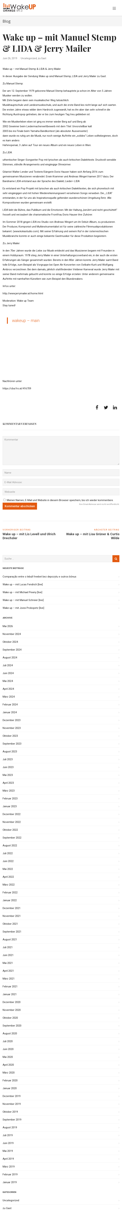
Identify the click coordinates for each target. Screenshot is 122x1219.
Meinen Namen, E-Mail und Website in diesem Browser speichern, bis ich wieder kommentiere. (60, 500)
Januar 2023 (10, 806)
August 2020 (10, 1033)
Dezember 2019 (12, 1096)
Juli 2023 (8, 759)
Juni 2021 (8, 955)
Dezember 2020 (12, 1002)
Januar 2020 (10, 1088)
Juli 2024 (8, 665)
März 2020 (9, 1072)
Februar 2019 (10, 1174)
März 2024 (9, 696)
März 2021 (9, 978)
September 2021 (12, 931)
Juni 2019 (8, 1143)
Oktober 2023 (10, 735)
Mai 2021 (8, 963)
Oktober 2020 (10, 1017)
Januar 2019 (10, 1182)
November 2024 (12, 634)
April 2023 (8, 782)
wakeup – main (26, 320)
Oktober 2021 (10, 923)
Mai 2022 (8, 869)
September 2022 (12, 837)
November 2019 (12, 1104)
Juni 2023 (8, 767)
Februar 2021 (10, 986)
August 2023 (10, 751)
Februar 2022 (10, 892)
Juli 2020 (8, 1041)
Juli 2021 (8, 947)
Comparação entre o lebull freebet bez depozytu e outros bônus (39, 576)
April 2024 (8, 688)
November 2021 (12, 916)
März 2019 (9, 1166)
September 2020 (12, 1025)
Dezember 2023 (12, 720)
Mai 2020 (8, 1057)
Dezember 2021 (12, 908)
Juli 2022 (8, 853)
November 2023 (12, 728)
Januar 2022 (10, 900)
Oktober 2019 (10, 1111)
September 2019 (12, 1119)
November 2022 (12, 822)
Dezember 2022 (12, 814)
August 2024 (10, 657)
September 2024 (12, 649)
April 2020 (8, 1064)
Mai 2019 (8, 1151)
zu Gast (42, 58)
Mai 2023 (8, 775)
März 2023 (9, 790)
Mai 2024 (8, 681)
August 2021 (10, 939)
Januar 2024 (10, 712)
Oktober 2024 (10, 641)
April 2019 (8, 1158)
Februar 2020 (10, 1080)
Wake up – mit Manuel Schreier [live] (23, 600)
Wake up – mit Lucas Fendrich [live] (23, 584)
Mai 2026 (8, 626)
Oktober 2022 (10, 829)
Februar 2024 (10, 704)
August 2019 (10, 1127)
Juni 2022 (8, 861)
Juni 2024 (8, 673)
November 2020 (12, 1010)
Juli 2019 (8, 1135)
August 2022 (10, 845)
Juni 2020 (8, 1049)
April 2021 (8, 970)
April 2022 (8, 876)
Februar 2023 (10, 798)
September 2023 (12, 743)
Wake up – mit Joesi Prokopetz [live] (23, 608)
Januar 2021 (10, 994)
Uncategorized (29, 58)
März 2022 (9, 884)
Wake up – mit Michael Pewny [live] (22, 592)
